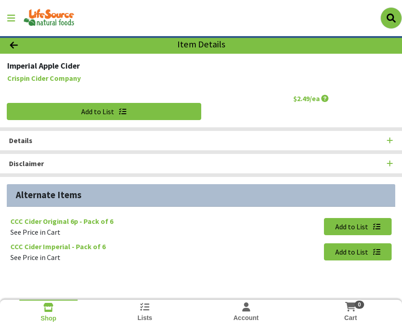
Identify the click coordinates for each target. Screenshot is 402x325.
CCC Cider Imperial (58, 246)
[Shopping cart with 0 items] (350, 306)
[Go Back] (55, 44)
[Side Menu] (11, 18)
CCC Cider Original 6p (61, 221)
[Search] (391, 18)
